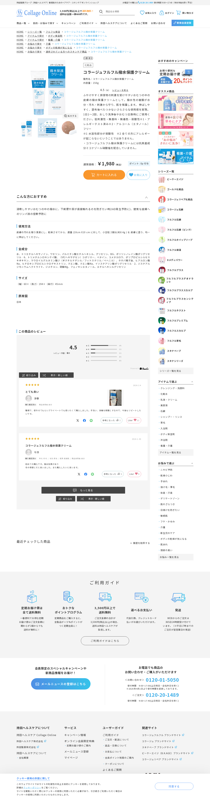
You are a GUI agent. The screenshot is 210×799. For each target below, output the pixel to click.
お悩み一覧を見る (169, 557)
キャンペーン (68, 23)
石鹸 (162, 411)
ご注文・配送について (117, 739)
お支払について (113, 751)
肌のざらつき (167, 504)
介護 (162, 527)
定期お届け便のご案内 (79, 745)
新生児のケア (167, 533)
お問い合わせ (158, 23)
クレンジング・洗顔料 (172, 388)
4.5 (73, 347)
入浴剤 (164, 428)
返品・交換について (116, 745)
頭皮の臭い (166, 550)
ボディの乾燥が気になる (173, 538)
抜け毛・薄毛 (167, 487)
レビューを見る (120, 90)
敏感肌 (164, 515)
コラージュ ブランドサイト (156, 741)
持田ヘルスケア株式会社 (30, 741)
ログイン (169, 12)
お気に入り (150, 12)
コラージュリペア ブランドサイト (160, 759)
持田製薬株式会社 (26, 747)
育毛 (162, 422)
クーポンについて (114, 763)
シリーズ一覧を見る (170, 370)
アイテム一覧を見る (170, 452)
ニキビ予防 (166, 469)
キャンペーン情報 (75, 735)
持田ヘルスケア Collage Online (36, 735)
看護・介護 (166, 445)
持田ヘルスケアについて (113, 23)
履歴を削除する (141, 543)
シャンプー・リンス (171, 416)
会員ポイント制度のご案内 (119, 757)
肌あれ (164, 544)
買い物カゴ (187, 12)
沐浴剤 (164, 439)
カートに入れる (106, 175)
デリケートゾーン (170, 498)
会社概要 (24, 757)
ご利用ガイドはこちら (105, 641)
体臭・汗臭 (166, 492)
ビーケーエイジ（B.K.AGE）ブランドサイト (166, 753)
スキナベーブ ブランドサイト (158, 747)
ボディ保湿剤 (167, 434)
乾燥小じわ (166, 475)
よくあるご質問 (139, 23)
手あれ (164, 481)
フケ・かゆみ (167, 521)
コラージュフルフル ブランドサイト (161, 735)
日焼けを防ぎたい (170, 510)
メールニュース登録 (76, 751)
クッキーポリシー (32, 787)
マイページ (71, 757)
